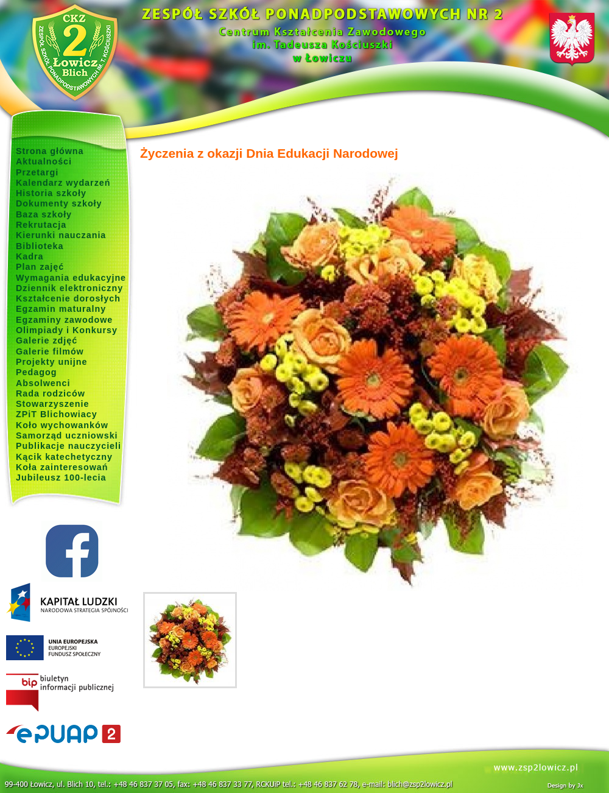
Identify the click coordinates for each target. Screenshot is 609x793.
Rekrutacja (41, 225)
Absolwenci (43, 383)
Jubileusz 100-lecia (61, 477)
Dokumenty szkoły (59, 203)
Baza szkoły (44, 214)
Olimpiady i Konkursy (67, 330)
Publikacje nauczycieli (68, 446)
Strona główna (50, 151)
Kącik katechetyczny (64, 457)
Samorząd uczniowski (67, 435)
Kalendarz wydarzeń (63, 183)
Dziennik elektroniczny (69, 288)
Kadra (30, 256)
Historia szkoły (51, 193)
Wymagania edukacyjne (71, 278)
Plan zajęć (40, 267)
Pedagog (36, 372)
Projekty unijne (52, 362)
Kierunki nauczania (61, 235)
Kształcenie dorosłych (68, 298)
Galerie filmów (50, 351)
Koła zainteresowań (62, 467)
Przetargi (37, 172)
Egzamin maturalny (61, 309)
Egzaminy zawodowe (64, 320)
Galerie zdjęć (46, 340)
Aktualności (44, 161)
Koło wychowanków (62, 425)
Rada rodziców (50, 393)
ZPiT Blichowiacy (56, 414)
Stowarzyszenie (53, 404)
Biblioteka (39, 246)
